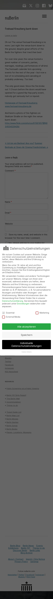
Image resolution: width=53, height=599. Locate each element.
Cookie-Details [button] (26, 352)
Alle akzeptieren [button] (26, 326)
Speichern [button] (26, 334)
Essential (8, 313)
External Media (11, 317)
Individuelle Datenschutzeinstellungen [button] (26, 344)
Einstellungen (23, 303)
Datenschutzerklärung (12, 301)
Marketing (42, 313)
